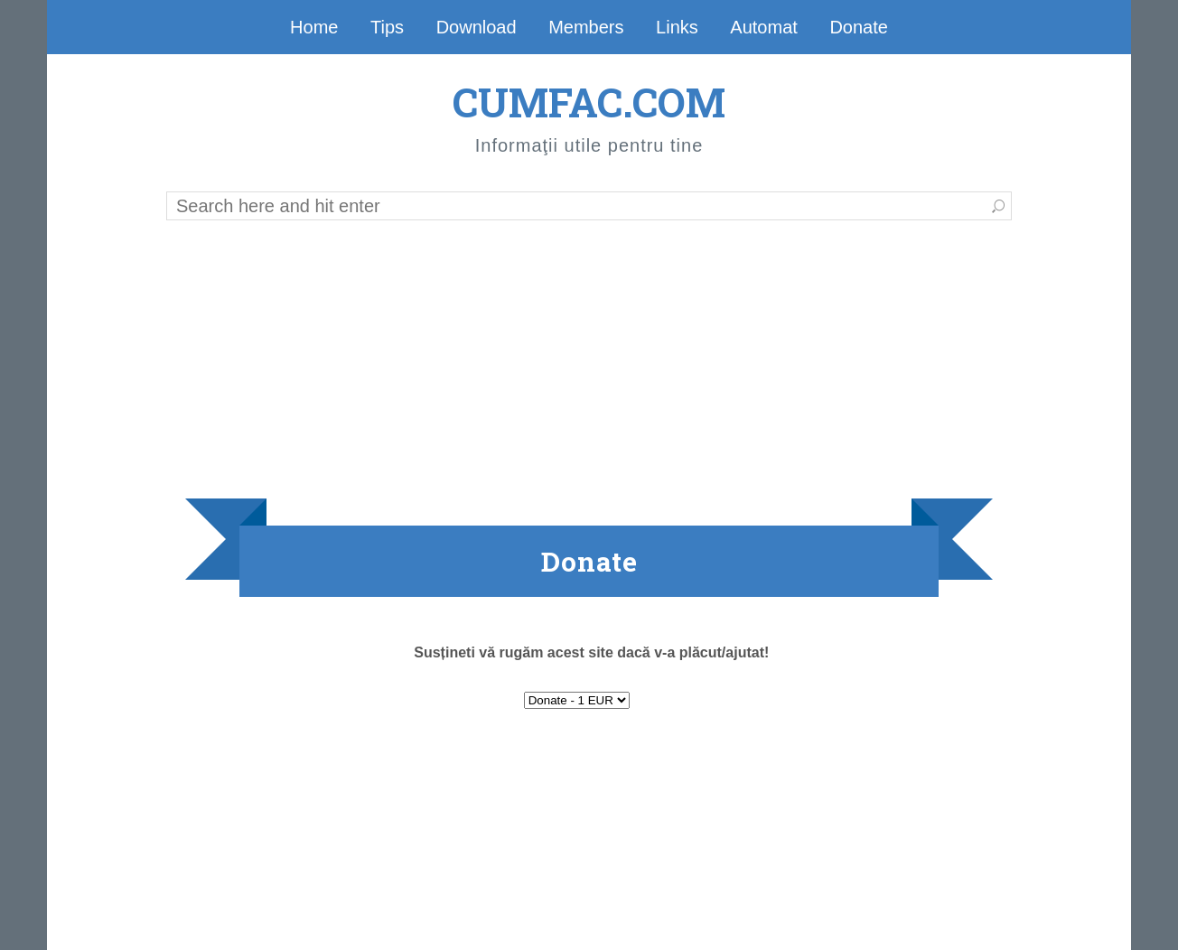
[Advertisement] (589, 358)
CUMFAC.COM (589, 102)
